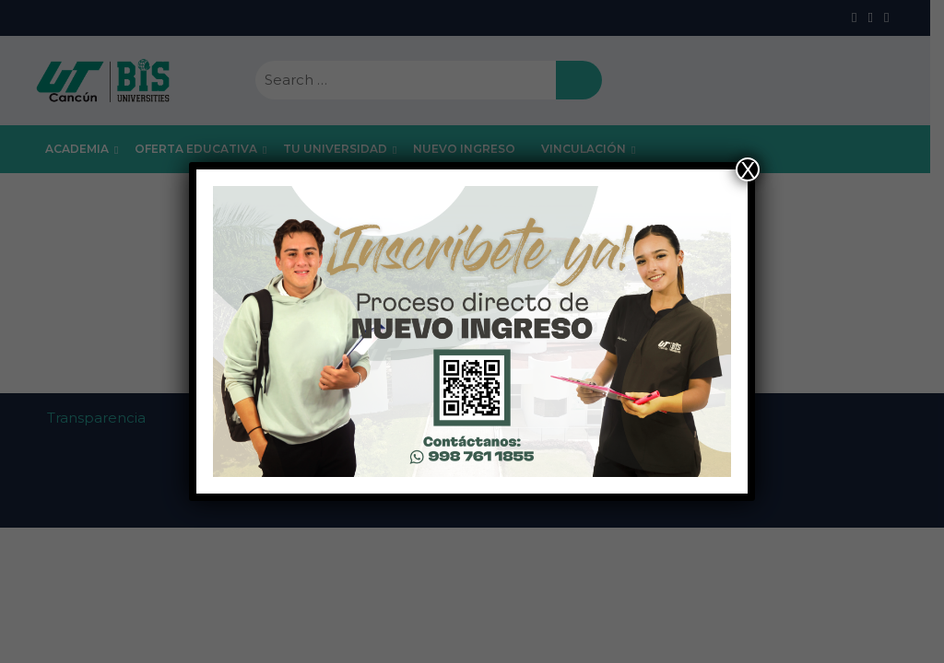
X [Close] (747, 169)
